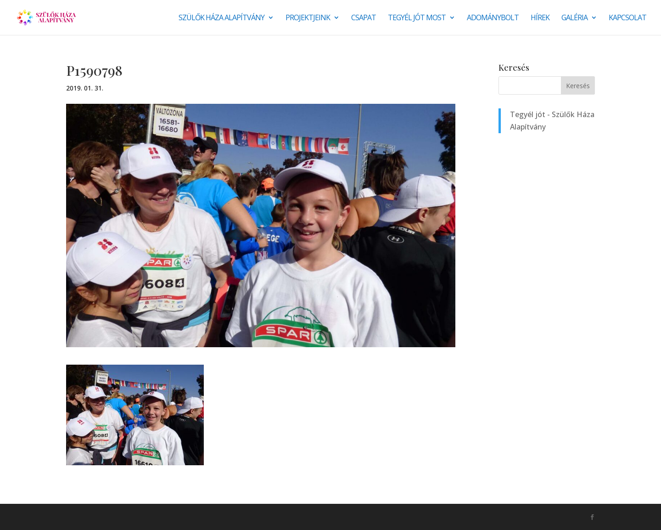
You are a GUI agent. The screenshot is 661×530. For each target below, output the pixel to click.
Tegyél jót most (417, 18)
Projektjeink (308, 18)
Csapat (363, 18)
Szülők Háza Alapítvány (221, 18)
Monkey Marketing (115, 516)
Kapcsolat (627, 18)
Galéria (574, 18)
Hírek (540, 18)
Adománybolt (493, 18)
